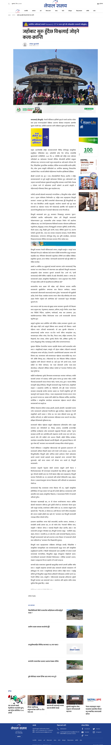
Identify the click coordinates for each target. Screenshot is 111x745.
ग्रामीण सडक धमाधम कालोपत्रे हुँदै (39, 626)
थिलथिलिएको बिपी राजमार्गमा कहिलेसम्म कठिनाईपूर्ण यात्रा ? (45, 611)
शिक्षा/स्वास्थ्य (79, 11)
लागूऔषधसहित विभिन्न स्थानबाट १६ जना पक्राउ (43, 644)
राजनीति (26, 11)
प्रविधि (87, 11)
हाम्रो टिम (19, 736)
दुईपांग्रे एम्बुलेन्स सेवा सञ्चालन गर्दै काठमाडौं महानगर (73, 709)
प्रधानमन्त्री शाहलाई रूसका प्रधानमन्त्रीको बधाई (55, 706)
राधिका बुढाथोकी (34, 44)
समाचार (33, 11)
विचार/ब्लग (48, 11)
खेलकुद (70, 11)
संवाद (56, 11)
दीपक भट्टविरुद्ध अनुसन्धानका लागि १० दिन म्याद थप (36, 710)
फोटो (63, 11)
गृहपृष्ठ (9, 15)
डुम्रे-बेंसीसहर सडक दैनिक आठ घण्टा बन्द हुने (42, 676)
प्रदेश (94, 11)
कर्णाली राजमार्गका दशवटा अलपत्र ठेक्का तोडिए (43, 661)
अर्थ (40, 11)
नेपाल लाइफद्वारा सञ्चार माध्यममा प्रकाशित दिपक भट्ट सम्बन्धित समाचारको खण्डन (94, 710)
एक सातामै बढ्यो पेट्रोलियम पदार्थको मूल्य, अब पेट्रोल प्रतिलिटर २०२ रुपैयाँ (16, 709)
